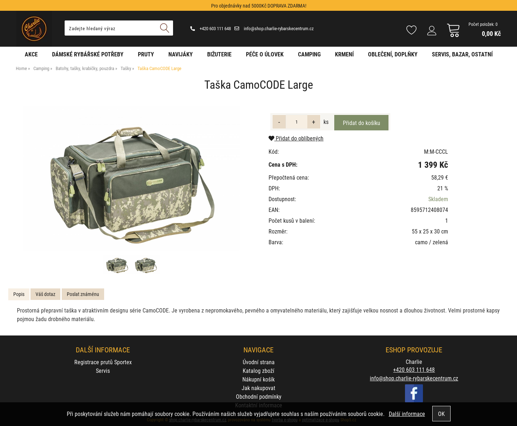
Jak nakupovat (258, 388)
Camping (309, 54)
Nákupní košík (258, 379)
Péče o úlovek (265, 54)
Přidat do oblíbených (296, 138)
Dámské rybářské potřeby (88, 54)
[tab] (18, 294)
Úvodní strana (259, 362)
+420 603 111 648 (210, 28)
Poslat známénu (83, 294)
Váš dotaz (45, 294)
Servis (103, 370)
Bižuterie (219, 54)
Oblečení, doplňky (393, 54)
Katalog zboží (258, 370)
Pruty (146, 54)
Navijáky (180, 54)
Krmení (344, 54)
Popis (18, 294)
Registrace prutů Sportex (103, 362)
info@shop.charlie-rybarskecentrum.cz (274, 28)
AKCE (31, 54)
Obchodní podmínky (258, 396)
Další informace (407, 413)
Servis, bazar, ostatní (462, 54)
